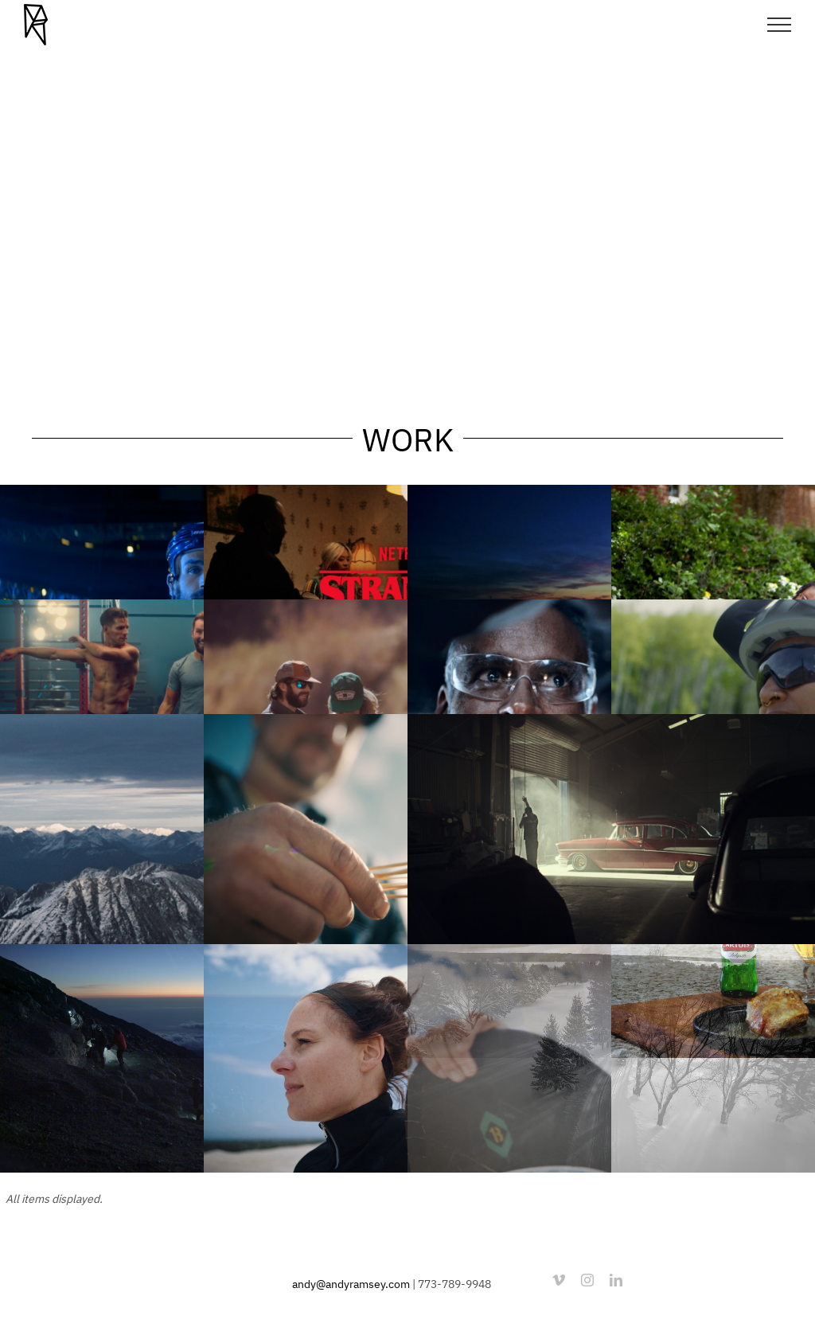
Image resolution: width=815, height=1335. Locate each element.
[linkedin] (616, 1280)
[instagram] (587, 1280)
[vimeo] (558, 1280)
